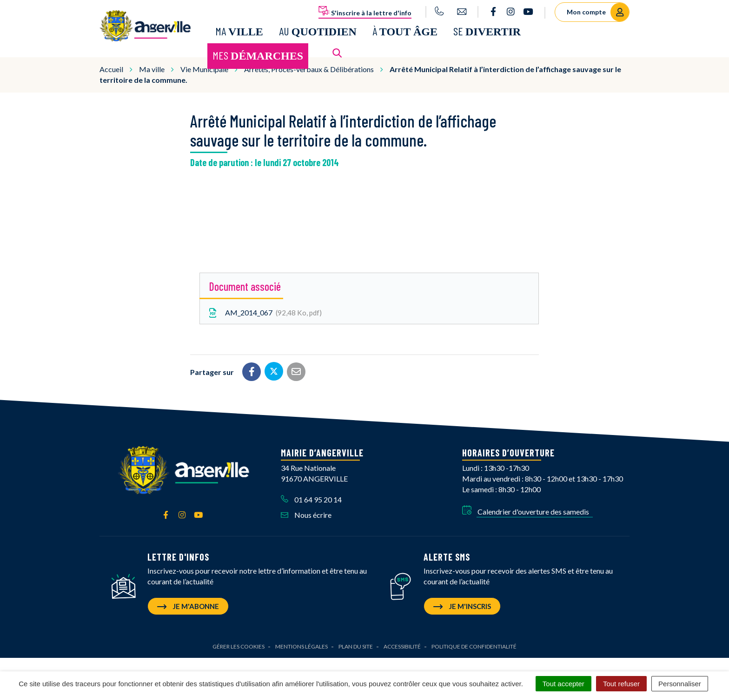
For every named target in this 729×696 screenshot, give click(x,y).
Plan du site (355, 646)
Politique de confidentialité (474, 646)
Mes (257, 55)
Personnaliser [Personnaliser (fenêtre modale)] (679, 684)
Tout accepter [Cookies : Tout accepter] (563, 684)
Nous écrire (306, 514)
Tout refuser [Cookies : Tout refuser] (621, 684)
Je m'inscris (462, 606)
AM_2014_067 (264, 313)
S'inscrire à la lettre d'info (364, 11)
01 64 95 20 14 (311, 499)
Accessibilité (402, 646)
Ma (239, 31)
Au (318, 31)
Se (487, 31)
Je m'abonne (188, 606)
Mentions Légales (301, 646)
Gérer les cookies (238, 646)
